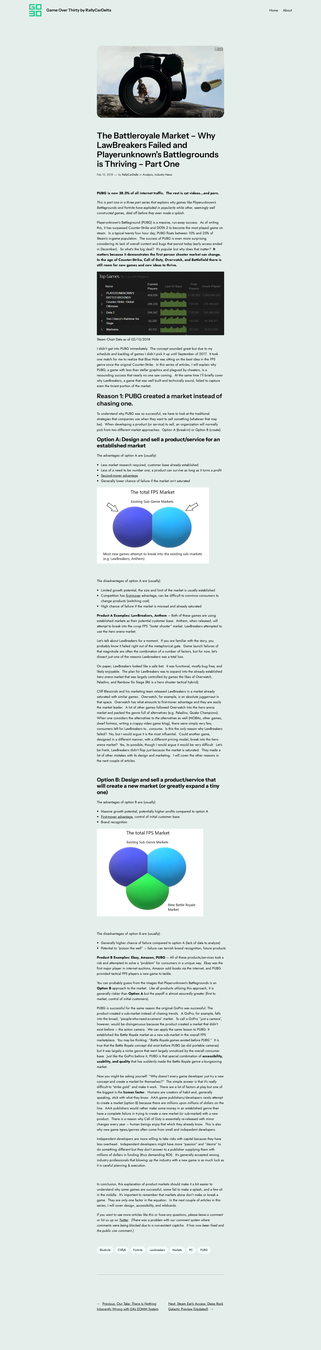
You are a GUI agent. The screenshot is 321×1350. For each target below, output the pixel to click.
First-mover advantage (117, 816)
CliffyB (122, 1250)
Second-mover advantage (119, 475)
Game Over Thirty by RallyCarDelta (78, 10)
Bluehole (105, 1250)
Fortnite (137, 1250)
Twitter (123, 1219)
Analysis (148, 175)
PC (191, 1250)
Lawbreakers (157, 1250)
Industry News (163, 175)
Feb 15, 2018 (105, 175)
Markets (177, 1250)
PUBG (204, 1250)
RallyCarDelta (130, 175)
